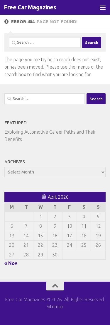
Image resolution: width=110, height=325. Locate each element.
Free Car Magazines (30, 7)
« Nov (10, 263)
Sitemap (55, 306)
